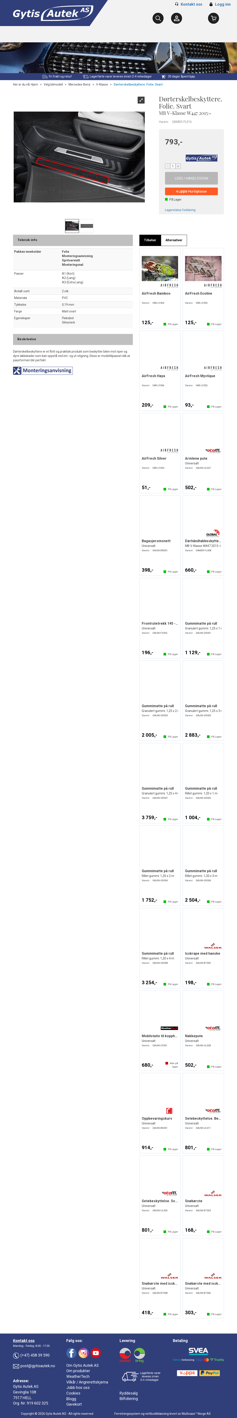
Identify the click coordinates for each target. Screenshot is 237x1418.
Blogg (71, 1399)
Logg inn (219, 4)
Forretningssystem (127, 1413)
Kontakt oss (191, 4)
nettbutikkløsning (157, 1413)
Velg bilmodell (53, 84)
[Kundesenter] (176, 18)
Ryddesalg (129, 1393)
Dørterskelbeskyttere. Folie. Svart (138, 84)
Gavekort (74, 1404)
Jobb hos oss (78, 1387)
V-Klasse (102, 84)
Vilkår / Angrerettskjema (87, 1382)
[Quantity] (172, 166)
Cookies (73, 1393)
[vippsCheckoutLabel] (191, 191)
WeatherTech (78, 1376)
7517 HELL (22, 1397)
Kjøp (191, 178)
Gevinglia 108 (24, 1392)
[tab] (150, 240)
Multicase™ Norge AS (196, 1413)
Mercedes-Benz (79, 84)
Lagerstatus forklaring (180, 210)
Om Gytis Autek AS (82, 1365)
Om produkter (78, 1370)
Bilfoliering (129, 1398)
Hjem (34, 84)
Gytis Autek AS (25, 1386)
